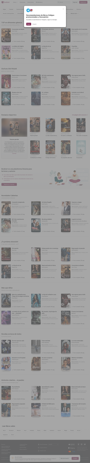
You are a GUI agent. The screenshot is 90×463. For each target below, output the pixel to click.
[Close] (63, 9)
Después (34, 24)
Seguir (28, 24)
